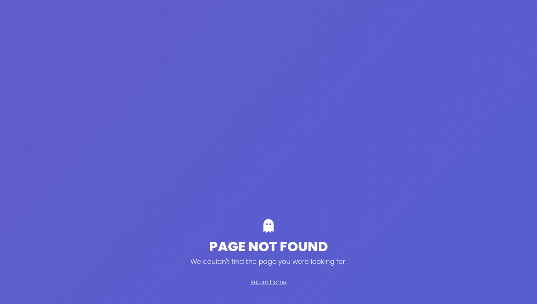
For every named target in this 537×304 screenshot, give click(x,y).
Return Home (268, 282)
